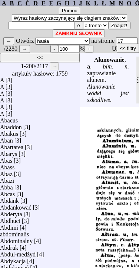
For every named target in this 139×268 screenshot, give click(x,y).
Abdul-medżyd (18, 252)
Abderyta (11, 212)
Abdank (9, 199)
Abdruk (9, 246)
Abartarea (11, 145)
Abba (6, 185)
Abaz (6, 172)
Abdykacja (13, 259)
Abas (6, 159)
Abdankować (15, 205)
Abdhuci (10, 219)
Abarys (8, 152)
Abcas (7, 192)
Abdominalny (16, 239)
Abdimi (9, 226)
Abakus (9, 132)
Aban (6, 138)
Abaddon (11, 125)
